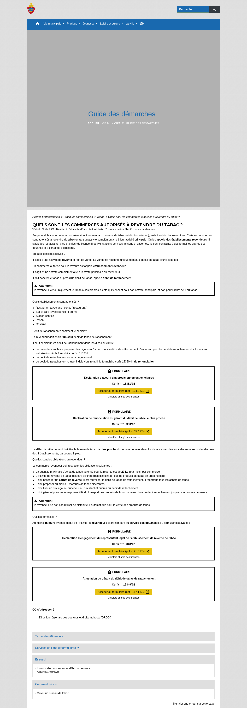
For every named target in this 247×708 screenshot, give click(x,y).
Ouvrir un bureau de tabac (53, 693)
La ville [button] (130, 23)
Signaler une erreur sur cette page (194, 703)
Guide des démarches (143, 123)
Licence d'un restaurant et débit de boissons (64, 668)
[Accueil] (31, 9)
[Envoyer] (214, 9)
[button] (37, 24)
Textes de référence (48, 636)
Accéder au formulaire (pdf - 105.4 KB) (123, 432)
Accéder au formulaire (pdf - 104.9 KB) (123, 391)
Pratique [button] (72, 23)
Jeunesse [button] (89, 23)
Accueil (93, 123)
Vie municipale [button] (53, 23)
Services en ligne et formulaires (56, 648)
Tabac (101, 216)
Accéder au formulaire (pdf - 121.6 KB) (123, 551)
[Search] (193, 9)
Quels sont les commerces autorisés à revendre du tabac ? (144, 216)
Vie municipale (113, 123)
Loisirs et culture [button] (110, 23)
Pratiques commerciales (79, 216)
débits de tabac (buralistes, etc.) (160, 259)
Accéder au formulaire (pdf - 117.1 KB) (123, 592)
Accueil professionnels (46, 216)
